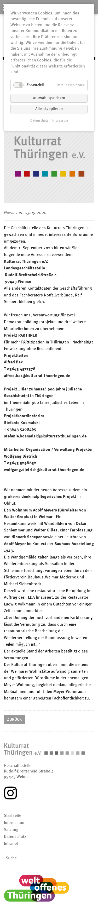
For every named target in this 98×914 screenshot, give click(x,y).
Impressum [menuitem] (14, 823)
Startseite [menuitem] (12, 816)
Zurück (14, 720)
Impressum (60, 120)
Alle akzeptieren (49, 109)
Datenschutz (39, 120)
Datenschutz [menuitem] (15, 837)
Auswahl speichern (49, 98)
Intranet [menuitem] (11, 844)
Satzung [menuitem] (11, 830)
